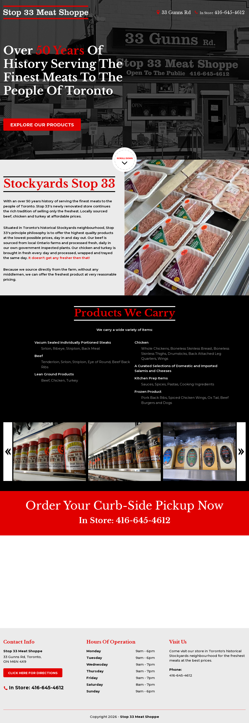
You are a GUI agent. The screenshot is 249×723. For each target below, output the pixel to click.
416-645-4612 (219, 12)
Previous (7, 451)
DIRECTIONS (33, 673)
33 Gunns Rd (173, 12)
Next (241, 451)
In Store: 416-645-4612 (33, 688)
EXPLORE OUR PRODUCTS (42, 124)
